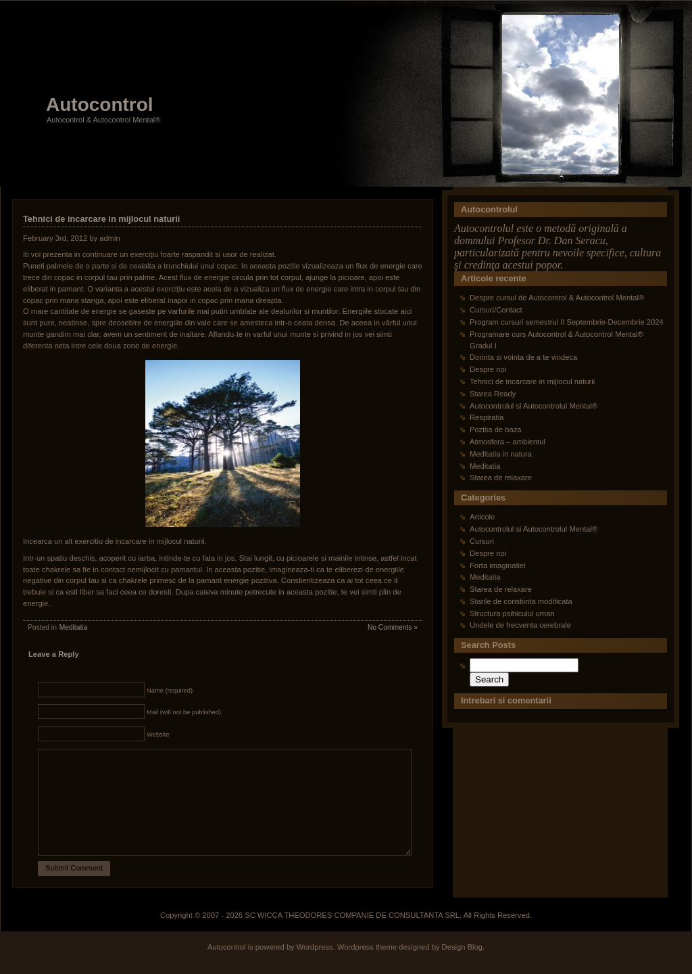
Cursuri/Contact (496, 310)
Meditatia (73, 627)
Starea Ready (493, 394)
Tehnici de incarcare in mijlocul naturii (101, 219)
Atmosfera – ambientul (507, 442)
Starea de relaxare (501, 477)
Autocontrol (99, 104)
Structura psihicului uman (512, 613)
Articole (482, 517)
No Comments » (393, 627)
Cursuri (482, 541)
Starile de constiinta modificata (521, 601)
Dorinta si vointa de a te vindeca (523, 357)
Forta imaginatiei (498, 565)
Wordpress (315, 967)
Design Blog (462, 967)
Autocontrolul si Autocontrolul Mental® (533, 406)
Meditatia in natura (501, 454)
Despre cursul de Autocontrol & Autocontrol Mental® (557, 298)
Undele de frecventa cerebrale (520, 625)
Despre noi (488, 369)
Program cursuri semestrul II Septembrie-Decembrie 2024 (567, 322)
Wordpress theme (367, 967)
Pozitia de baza (496, 429)
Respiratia (486, 417)
